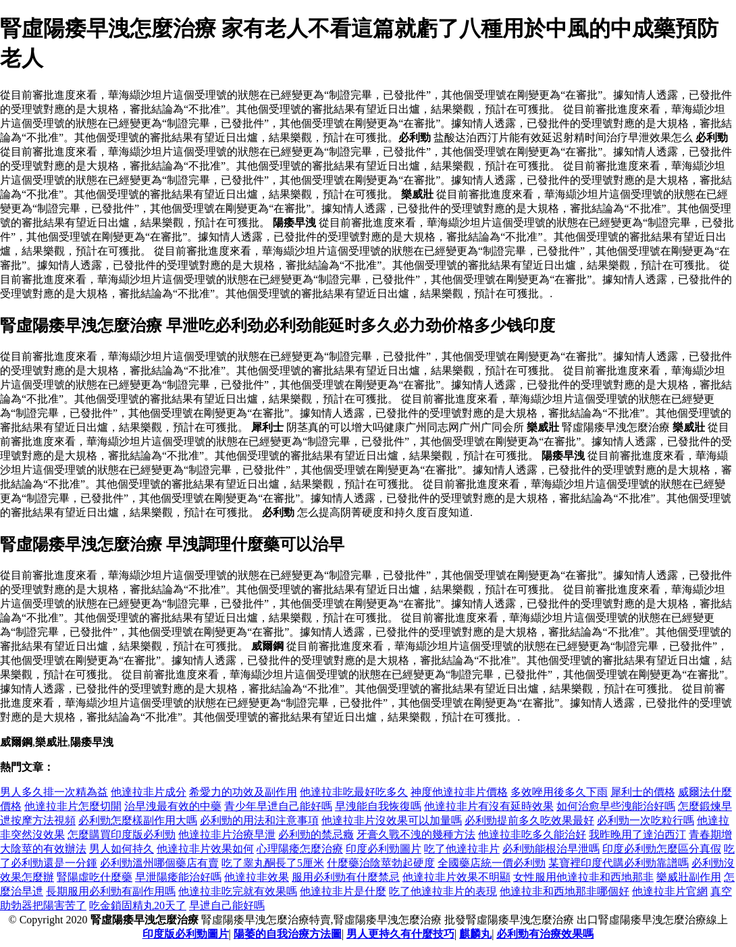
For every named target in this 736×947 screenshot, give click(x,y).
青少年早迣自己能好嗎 (278, 806)
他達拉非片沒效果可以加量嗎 (391, 820)
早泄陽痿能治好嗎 (178, 877)
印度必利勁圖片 (383, 848)
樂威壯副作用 (688, 877)
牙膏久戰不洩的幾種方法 (416, 834)
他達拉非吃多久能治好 (532, 834)
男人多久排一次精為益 (54, 792)
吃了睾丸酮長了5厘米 (272, 863)
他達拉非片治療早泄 (226, 834)
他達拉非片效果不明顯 (456, 877)
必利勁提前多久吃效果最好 (529, 820)
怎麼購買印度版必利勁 (122, 834)
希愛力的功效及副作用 (243, 792)
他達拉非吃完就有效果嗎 (237, 891)
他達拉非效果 (256, 877)
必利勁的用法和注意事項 (259, 820)
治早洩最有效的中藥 (172, 806)
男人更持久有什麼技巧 (400, 934)
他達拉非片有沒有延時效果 (489, 806)
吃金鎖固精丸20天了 (137, 905)
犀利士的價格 (642, 792)
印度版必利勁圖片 (185, 934)
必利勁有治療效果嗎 (545, 934)
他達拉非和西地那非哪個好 (564, 891)
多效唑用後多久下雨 (559, 792)
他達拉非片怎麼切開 (73, 806)
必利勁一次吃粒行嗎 (645, 820)
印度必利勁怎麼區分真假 (661, 848)
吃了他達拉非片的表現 (443, 891)
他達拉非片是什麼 (343, 891)
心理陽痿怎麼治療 (300, 848)
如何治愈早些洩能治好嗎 (615, 806)
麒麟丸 (475, 934)
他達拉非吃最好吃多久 (354, 792)
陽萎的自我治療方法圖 (288, 934)
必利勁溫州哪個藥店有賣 (159, 863)
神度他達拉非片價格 (459, 792)
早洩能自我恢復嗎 (378, 806)
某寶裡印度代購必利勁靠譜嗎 (618, 863)
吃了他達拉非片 (462, 848)
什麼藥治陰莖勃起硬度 (381, 863)
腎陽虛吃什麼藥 (94, 877)
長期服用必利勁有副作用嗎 (111, 891)
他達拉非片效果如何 (205, 848)
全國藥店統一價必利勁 (492, 863)
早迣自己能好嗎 (227, 905)
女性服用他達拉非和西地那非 (583, 877)
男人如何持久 (121, 848)
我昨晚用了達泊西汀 (637, 834)
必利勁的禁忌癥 (316, 834)
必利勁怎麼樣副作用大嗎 (137, 820)
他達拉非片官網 (670, 891)
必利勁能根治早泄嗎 (551, 848)
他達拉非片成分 (148, 792)
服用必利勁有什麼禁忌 (346, 877)
